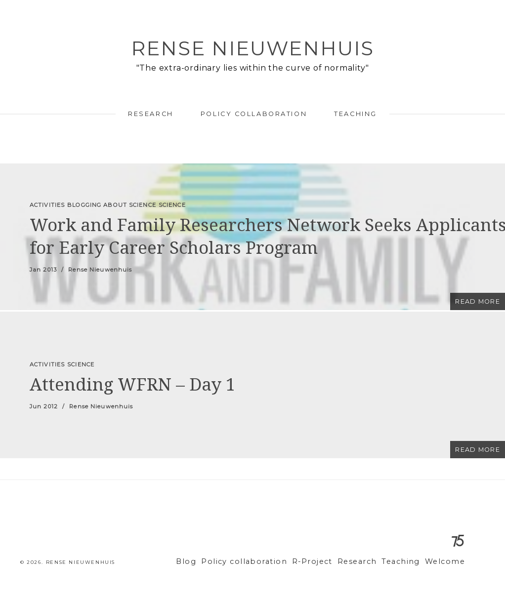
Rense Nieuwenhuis (252, 48)
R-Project (326, 561)
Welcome (447, 561)
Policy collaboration (254, 114)
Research (150, 114)
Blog (213, 561)
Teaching (355, 114)
